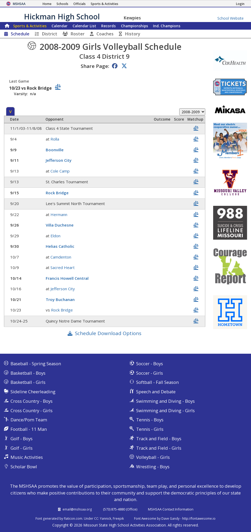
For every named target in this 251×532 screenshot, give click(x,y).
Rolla (54, 139)
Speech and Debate (156, 392)
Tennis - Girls (149, 429)
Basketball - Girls (28, 382)
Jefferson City (58, 160)
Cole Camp (60, 171)
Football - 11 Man (29, 429)
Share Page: (95, 66)
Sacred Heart (62, 267)
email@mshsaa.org (77, 509)
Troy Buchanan (60, 299)
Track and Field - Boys (158, 439)
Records (108, 25)
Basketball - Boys (28, 373)
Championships (134, 25)
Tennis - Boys (149, 420)
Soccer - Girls (149, 373)
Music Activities (27, 457)
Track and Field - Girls (158, 448)
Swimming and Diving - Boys (165, 401)
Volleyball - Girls (153, 457)
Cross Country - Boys (32, 401)
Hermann (58, 214)
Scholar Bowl (24, 467)
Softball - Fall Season (157, 382)
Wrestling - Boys (153, 467)
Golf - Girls (22, 448)
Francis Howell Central (67, 278)
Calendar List (84, 25)
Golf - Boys (22, 439)
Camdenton (60, 257)
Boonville (55, 149)
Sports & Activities (30, 25)
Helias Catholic (60, 246)
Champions (166, 25)
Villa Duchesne (60, 225)
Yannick (105, 518)
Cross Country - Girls (32, 410)
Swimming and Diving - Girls (165, 410)
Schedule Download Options (108, 333)
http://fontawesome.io (199, 518)
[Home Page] (47, 3)
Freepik (118, 518)
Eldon (55, 235)
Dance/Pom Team (29, 420)
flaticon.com (73, 518)
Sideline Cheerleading (33, 392)
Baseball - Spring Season (36, 364)
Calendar (60, 25)
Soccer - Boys (149, 364)
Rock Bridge (57, 192)
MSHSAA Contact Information (170, 509)
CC (96, 518)
